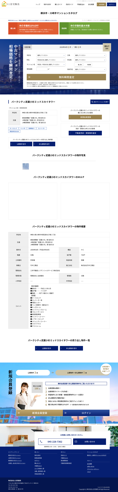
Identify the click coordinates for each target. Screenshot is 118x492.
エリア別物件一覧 (39, 468)
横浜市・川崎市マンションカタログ (96, 455)
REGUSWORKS (107, 487)
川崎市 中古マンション (14, 458)
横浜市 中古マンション (13, 20)
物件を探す (47, 4)
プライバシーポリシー (93, 469)
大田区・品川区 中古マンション (16, 463)
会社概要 (91, 4)
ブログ (89, 472)
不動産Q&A (80, 4)
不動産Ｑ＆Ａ (38, 466)
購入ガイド (58, 4)
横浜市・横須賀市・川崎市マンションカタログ (28, 20)
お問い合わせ (90, 466)
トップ (38, 4)
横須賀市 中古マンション (15, 460)
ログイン (37, 460)
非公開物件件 (44, 144)
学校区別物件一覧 (39, 474)
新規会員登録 (38, 458)
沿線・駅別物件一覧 (40, 471)
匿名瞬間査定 (64, 460)
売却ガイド (69, 4)
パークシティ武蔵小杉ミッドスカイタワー (48, 20)
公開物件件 (21, 144)
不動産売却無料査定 (66, 463)
